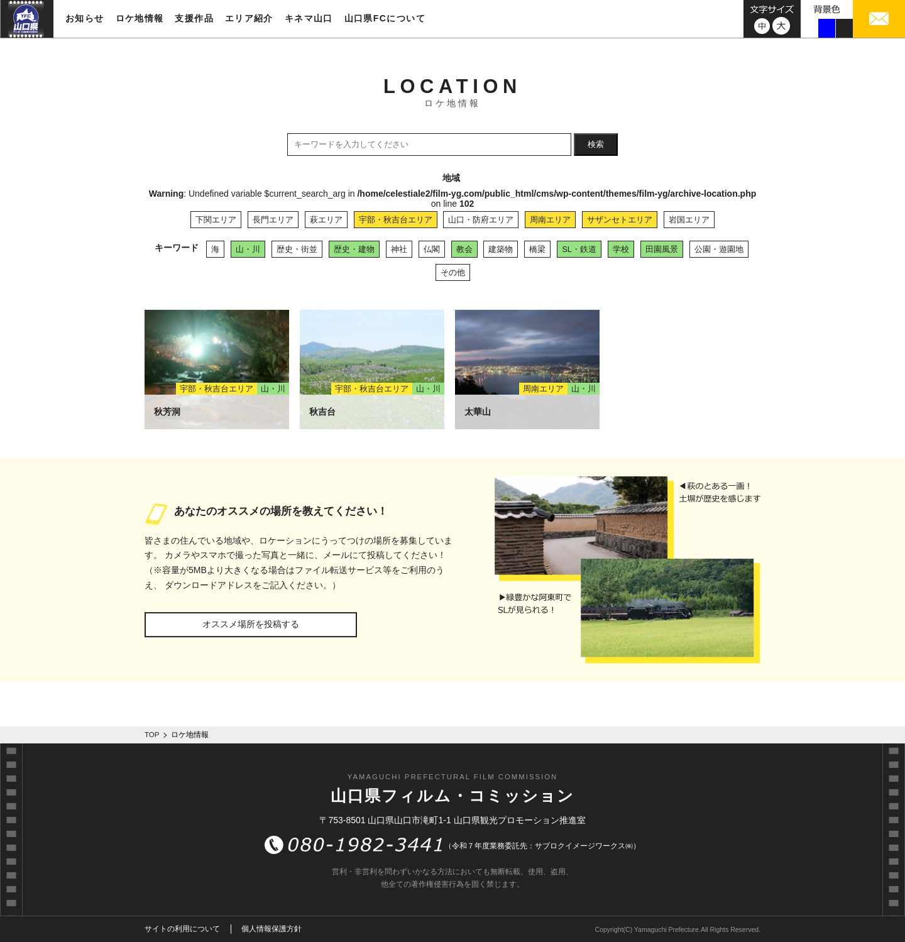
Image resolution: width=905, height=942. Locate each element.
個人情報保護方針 (271, 929)
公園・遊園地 (718, 249)
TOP (152, 734)
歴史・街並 (297, 249)
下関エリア (215, 219)
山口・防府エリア (480, 219)
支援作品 (194, 18)
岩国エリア (689, 219)
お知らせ (84, 18)
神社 (399, 249)
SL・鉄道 (579, 249)
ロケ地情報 (140, 18)
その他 (453, 272)
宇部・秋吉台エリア (395, 219)
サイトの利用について (182, 929)
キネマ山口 (309, 18)
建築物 (500, 249)
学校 (621, 249)
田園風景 (661, 249)
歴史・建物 (354, 249)
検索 (596, 144)
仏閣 (432, 249)
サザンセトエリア (619, 219)
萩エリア (326, 219)
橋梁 (537, 249)
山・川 (248, 249)
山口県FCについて (384, 18)
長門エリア (273, 219)
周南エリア (550, 219)
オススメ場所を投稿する (250, 624)
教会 (464, 249)
